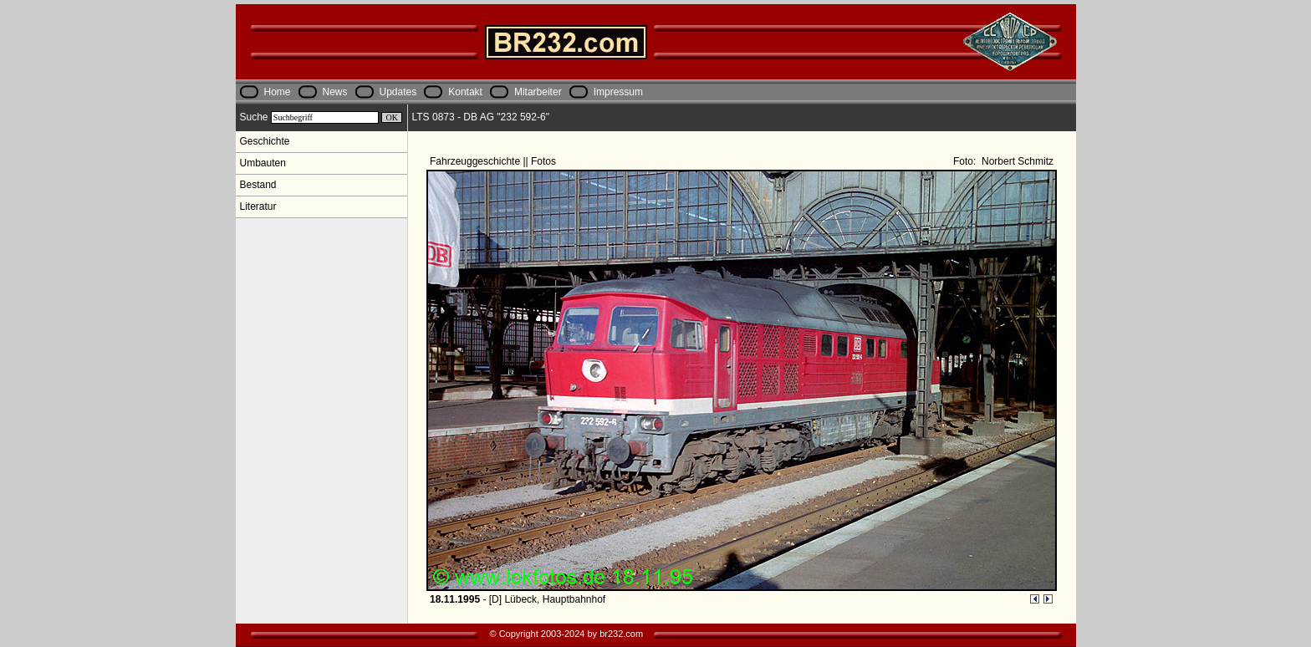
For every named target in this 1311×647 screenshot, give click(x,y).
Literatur (258, 206)
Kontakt (465, 92)
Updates (398, 92)
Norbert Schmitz (1016, 161)
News (335, 92)
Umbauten (263, 163)
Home (277, 92)
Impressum (618, 92)
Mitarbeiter (538, 92)
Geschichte (265, 141)
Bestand (258, 185)
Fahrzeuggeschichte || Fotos (494, 161)
